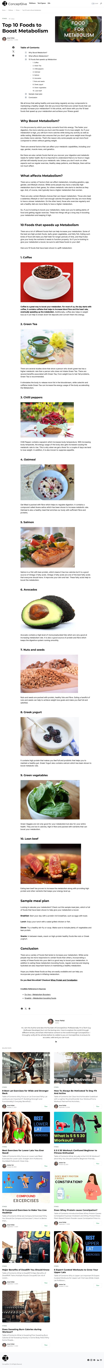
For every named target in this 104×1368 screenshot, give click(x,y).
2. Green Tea (37, 65)
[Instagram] (91, 1360)
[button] (94, 3)
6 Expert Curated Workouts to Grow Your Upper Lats (76, 1271)
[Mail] (101, 1360)
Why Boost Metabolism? (38, 53)
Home (3, 10)
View (45, 1106)
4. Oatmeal (36, 72)
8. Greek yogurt (38, 84)
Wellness (10, 10)
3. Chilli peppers (38, 69)
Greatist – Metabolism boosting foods (40, 998)
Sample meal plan (35, 94)
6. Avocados (37, 78)
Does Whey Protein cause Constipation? (75, 1210)
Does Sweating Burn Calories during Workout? (21, 1330)
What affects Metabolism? (38, 56)
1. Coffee (35, 62)
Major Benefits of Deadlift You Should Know (25, 1270)
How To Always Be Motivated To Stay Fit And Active (75, 1092)
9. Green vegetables (39, 87)
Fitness (18, 10)
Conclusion (33, 97)
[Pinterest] (94, 1360)
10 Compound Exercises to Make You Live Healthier (24, 1211)
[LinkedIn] (98, 1360)
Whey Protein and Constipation (64, 980)
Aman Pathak (10, 38)
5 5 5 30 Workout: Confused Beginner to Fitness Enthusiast (75, 1151)
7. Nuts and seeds (39, 81)
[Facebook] (88, 1360)
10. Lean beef (37, 91)
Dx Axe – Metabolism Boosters (37, 994)
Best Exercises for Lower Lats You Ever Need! (23, 1151)
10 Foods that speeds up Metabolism (43, 59)
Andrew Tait (10, 1165)
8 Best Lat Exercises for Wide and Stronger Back (25, 1092)
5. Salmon (36, 75)
